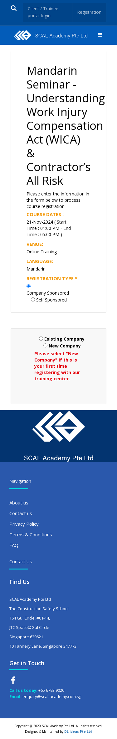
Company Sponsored (48, 293)
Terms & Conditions (30, 534)
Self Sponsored (51, 300)
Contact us (20, 513)
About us (18, 502)
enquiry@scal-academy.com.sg (51, 696)
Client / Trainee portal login (43, 12)
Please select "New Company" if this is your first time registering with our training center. (57, 366)
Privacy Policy (24, 524)
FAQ (13, 545)
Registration (89, 12)
